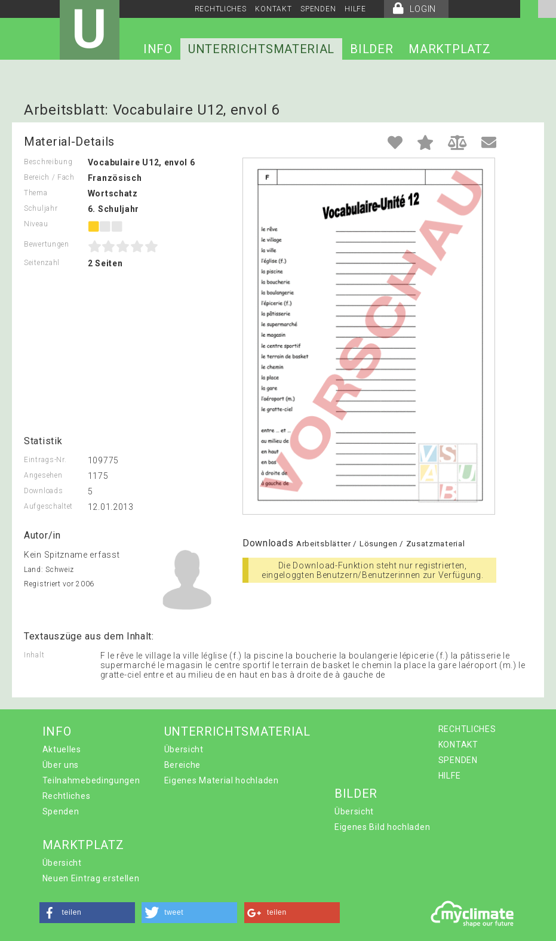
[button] (87, 912)
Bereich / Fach (49, 177)
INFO (158, 49)
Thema (36, 193)
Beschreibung (48, 162)
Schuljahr (40, 208)
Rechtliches (66, 796)
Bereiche (182, 765)
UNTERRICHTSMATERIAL (261, 49)
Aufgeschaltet (48, 506)
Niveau (36, 224)
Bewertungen (46, 244)
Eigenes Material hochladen (221, 780)
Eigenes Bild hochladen (382, 827)
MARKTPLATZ (449, 49)
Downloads (43, 491)
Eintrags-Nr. (45, 460)
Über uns (60, 765)
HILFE (355, 9)
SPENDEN (318, 9)
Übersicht (184, 749)
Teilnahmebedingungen (91, 780)
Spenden (60, 811)
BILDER (371, 49)
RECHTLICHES (221, 9)
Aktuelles (61, 749)
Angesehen (43, 475)
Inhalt (34, 655)
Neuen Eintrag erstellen (91, 878)
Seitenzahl (42, 263)
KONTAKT (273, 9)
